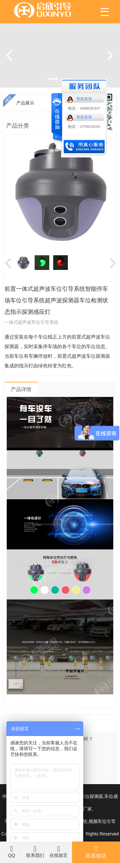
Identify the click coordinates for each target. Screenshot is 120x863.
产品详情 (21, 389)
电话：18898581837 (84, 108)
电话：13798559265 (84, 126)
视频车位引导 (102, 821)
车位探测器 (92, 796)
